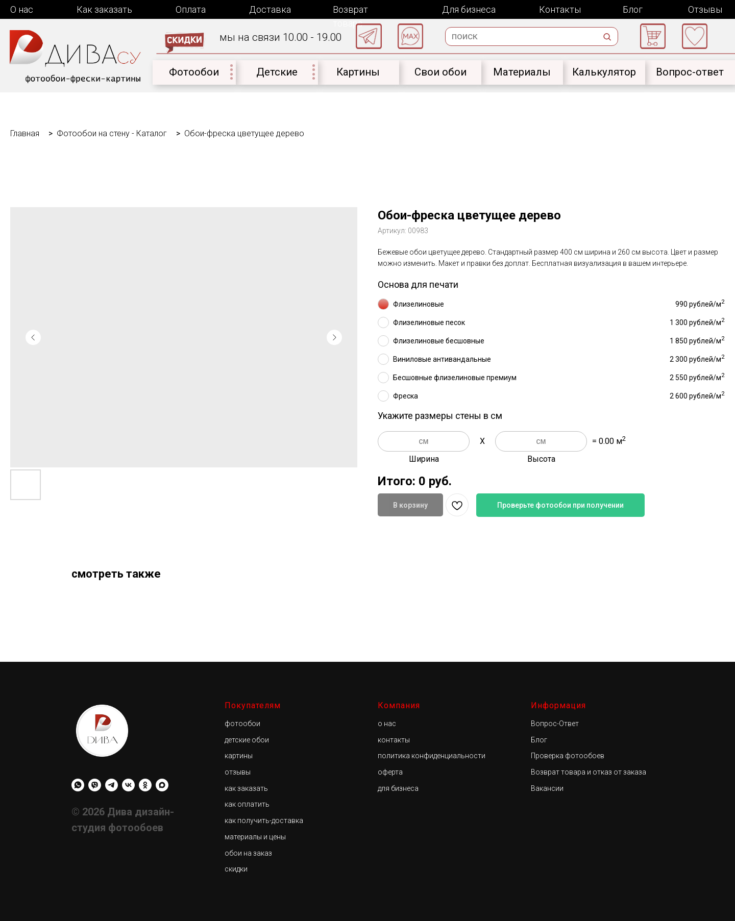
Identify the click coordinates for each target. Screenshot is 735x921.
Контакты (560, 9)
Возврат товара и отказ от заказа (588, 772)
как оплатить (247, 804)
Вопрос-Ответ (555, 723)
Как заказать (104, 9)
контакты (394, 740)
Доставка (270, 9)
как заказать (246, 788)
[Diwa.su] (111, 785)
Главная (24, 133)
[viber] (94, 785)
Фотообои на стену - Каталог (112, 133)
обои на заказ (248, 853)
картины (239, 756)
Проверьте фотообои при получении (560, 505)
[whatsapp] (77, 785)
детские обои (247, 740)
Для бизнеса (469, 9)
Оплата (191, 9)
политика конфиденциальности (431, 756)
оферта (390, 772)
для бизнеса (398, 788)
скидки (236, 869)
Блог (633, 9)
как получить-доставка (264, 820)
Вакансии (547, 788)
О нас (21, 9)
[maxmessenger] (162, 785)
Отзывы (705, 9)
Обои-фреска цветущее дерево (244, 133)
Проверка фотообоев (567, 756)
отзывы (238, 772)
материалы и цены (255, 837)
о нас (387, 723)
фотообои (242, 723)
